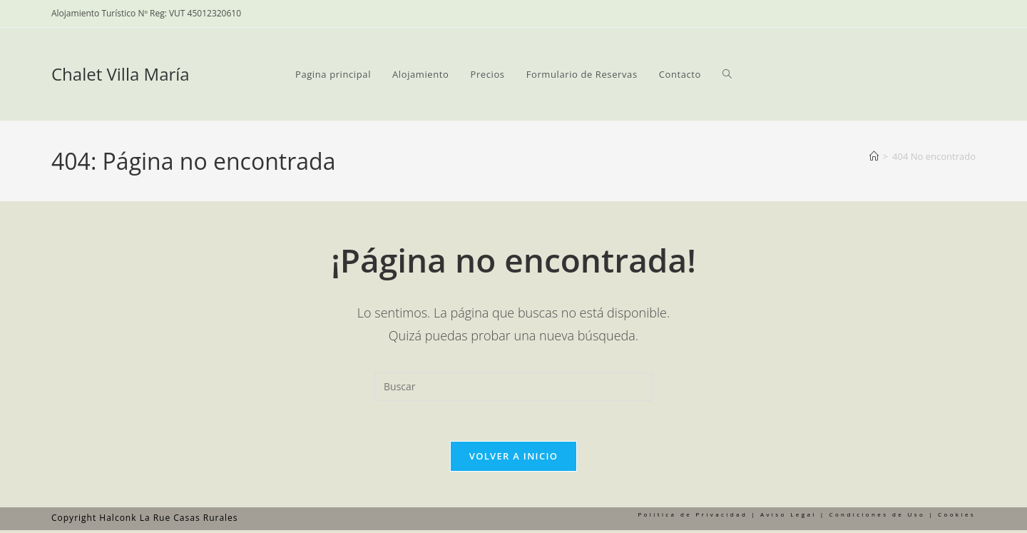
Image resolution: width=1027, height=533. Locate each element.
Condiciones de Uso (877, 517)
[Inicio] (874, 156)
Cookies (957, 517)
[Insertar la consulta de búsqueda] (513, 386)
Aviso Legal (788, 517)
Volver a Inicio (513, 458)
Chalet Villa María (120, 74)
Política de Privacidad (692, 517)
